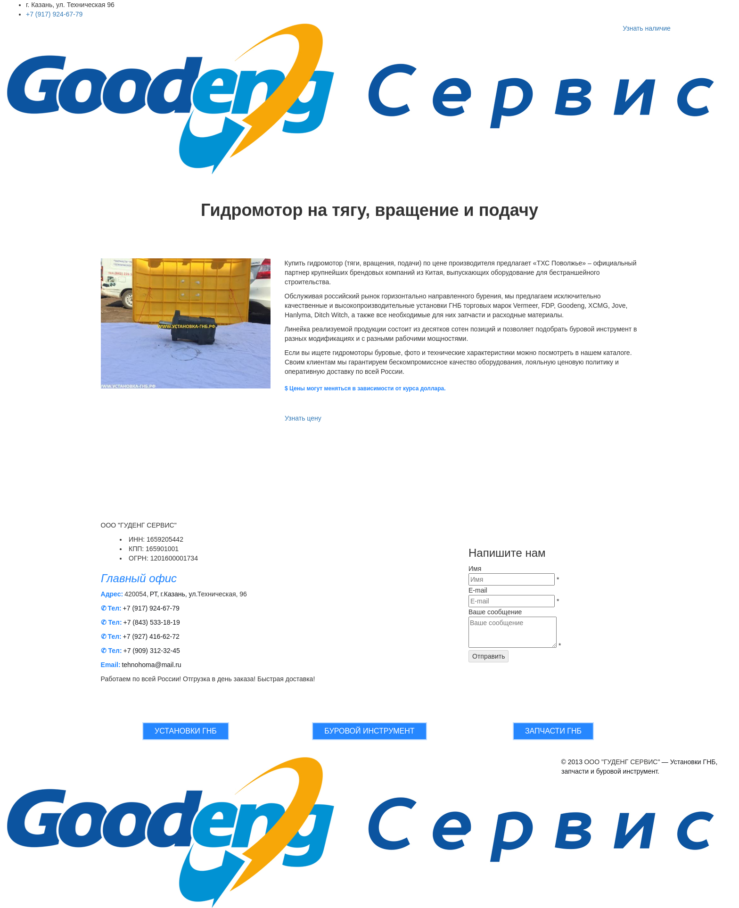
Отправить (488, 656)
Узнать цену (303, 418)
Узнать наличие (647, 28)
